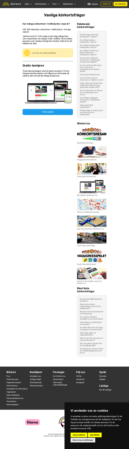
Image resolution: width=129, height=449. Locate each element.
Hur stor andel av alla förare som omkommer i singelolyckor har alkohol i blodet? (91, 68)
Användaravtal (35, 382)
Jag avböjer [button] (95, 435)
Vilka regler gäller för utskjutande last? (88, 334)
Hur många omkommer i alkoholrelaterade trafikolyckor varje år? (89, 53)
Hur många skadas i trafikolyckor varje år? (88, 41)
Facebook (80, 379)
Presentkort (11, 401)
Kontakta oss (35, 376)
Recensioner (58, 379)
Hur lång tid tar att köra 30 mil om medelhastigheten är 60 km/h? (91, 351)
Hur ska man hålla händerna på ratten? (91, 300)
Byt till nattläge (105, 390)
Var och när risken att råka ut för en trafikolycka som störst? (91, 92)
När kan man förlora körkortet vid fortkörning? (91, 313)
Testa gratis (48, 112)
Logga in (106, 4)
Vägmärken (11, 392)
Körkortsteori (12, 385)
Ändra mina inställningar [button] (83, 440)
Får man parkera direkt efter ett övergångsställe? (91, 344)
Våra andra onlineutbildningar (60, 383)
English (102, 379)
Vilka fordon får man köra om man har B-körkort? (91, 339)
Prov (8, 376)
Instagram (80, 382)
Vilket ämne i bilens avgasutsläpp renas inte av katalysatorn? (90, 306)
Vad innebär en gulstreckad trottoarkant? (90, 323)
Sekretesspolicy (36, 385)
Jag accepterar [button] (79, 435)
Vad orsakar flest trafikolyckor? (86, 106)
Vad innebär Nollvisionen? (90, 75)
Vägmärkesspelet (13, 382)
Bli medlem (120, 4)
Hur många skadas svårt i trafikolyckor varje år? (90, 46)
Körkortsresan (12, 379)
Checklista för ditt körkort (17, 389)
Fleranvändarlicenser (15, 398)
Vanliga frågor (35, 379)
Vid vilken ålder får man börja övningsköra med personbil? (91, 329)
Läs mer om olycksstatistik (44, 53)
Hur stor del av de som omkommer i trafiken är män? (91, 79)
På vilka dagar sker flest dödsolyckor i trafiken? (89, 36)
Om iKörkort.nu (59, 376)
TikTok (79, 376)
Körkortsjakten (12, 404)
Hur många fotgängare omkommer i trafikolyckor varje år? (90, 100)
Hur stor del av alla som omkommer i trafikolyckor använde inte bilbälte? (90, 60)
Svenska (102, 376)
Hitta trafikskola (13, 395)
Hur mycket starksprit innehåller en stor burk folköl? (91, 318)
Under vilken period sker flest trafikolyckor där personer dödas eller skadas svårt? (91, 85)
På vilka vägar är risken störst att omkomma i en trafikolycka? (91, 112)
